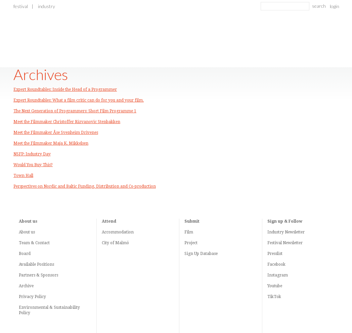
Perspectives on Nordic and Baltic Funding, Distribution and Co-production (84, 186)
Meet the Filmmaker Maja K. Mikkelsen (50, 143)
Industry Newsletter (286, 232)
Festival (20, 6)
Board (25, 253)
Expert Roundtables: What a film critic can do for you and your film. (78, 100)
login (334, 6)
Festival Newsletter (285, 242)
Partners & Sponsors (38, 275)
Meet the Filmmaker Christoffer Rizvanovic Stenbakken (66, 121)
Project (190, 242)
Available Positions (36, 264)
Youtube (274, 286)
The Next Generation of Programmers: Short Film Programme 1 (74, 111)
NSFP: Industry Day (32, 154)
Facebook (276, 264)
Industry (46, 6)
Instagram (277, 275)
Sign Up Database (201, 253)
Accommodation (118, 232)
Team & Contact (34, 242)
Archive (26, 286)
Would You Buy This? (33, 164)
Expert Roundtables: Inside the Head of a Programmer (65, 89)
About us (27, 232)
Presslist (274, 253)
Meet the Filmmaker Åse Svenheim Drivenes (55, 132)
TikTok (274, 296)
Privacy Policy (32, 296)
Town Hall (23, 175)
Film (188, 232)
